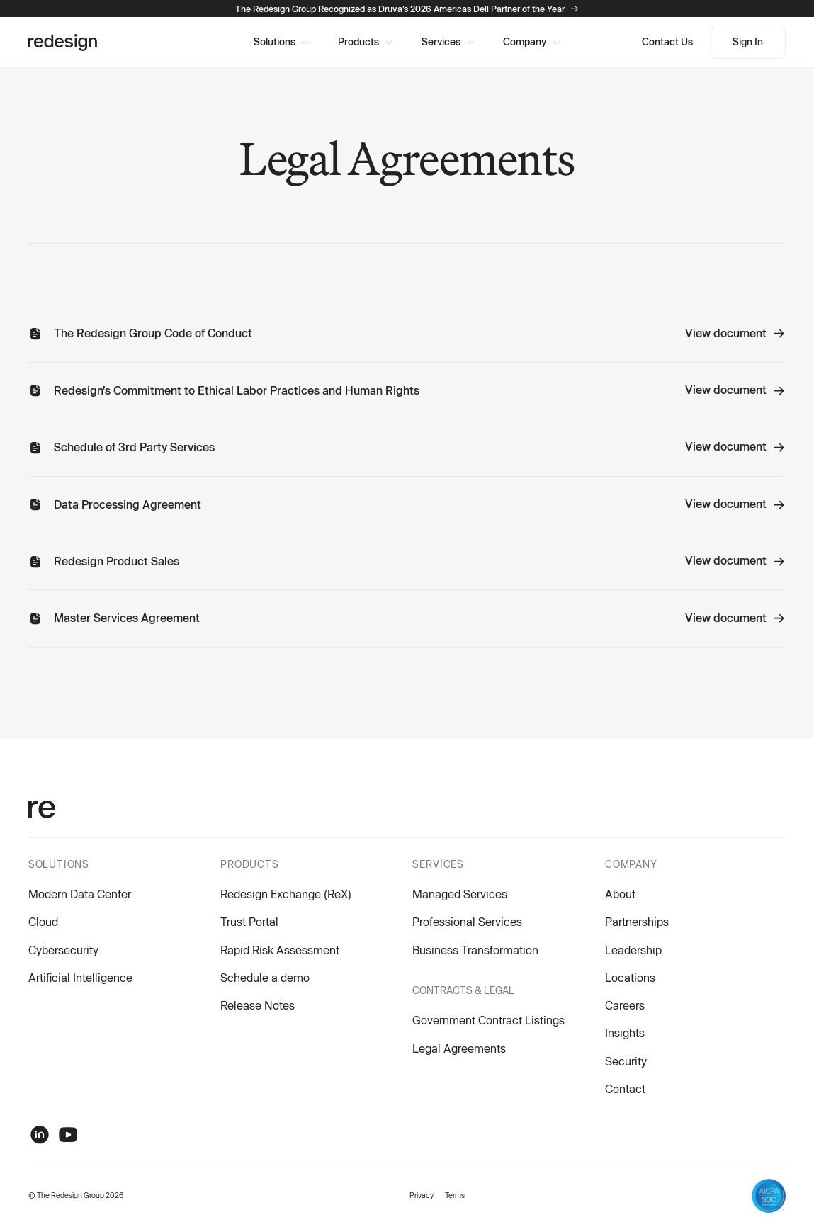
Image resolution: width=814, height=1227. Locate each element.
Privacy (421, 1195)
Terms (455, 1195)
